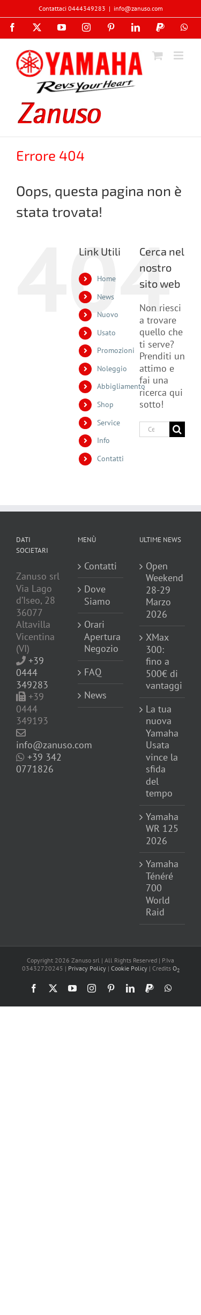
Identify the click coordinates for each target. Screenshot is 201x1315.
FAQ (92, 672)
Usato (106, 332)
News (105, 297)
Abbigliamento (121, 386)
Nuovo (107, 314)
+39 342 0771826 (39, 763)
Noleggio (112, 368)
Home (106, 278)
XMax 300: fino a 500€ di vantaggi (163, 662)
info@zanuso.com (138, 8)
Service (108, 422)
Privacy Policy (87, 968)
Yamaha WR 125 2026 (162, 829)
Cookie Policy (129, 968)
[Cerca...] (154, 429)
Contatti (110, 458)
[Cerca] (177, 429)
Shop (105, 404)
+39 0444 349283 (32, 673)
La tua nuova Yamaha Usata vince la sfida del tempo (162, 751)
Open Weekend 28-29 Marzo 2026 (163, 590)
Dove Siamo (97, 595)
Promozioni (116, 350)
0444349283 (87, 8)
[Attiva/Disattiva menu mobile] (179, 55)
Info (103, 440)
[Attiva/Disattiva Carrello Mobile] (157, 55)
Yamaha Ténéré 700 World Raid (162, 888)
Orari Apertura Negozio (101, 637)
